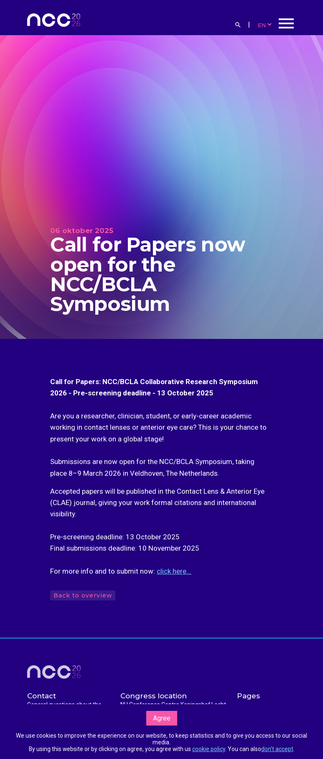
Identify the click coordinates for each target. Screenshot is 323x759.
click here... (174, 571)
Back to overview (82, 595)
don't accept (277, 749)
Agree (161, 718)
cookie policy (208, 749)
